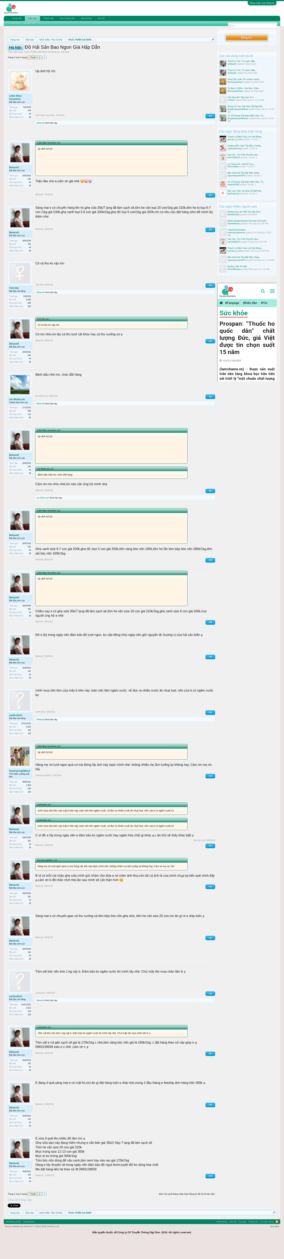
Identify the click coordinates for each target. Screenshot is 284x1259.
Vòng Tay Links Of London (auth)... (244, 79)
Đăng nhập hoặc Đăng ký (262, 3)
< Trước (32, 75)
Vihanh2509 (233, 184)
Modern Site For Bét (237, 266)
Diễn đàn (32, 18)
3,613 (28, 744)
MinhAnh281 (234, 214)
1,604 (28, 803)
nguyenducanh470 (237, 175)
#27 (210, 509)
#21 (210, 133)
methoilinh (15, 732)
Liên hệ (101, 18)
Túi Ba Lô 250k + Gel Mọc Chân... (244, 88)
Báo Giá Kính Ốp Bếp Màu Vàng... (244, 173)
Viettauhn (232, 64)
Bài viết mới (29, 23)
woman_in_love (235, 139)
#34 (210, 904)
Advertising (86, 18)
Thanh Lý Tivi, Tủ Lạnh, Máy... (242, 61)
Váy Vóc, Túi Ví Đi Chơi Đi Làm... (244, 155)
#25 (210, 359)
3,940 (28, 317)
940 (29, 429)
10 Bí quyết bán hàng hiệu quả (83, 53)
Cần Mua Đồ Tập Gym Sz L (241, 97)
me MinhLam (17, 417)
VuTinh (231, 100)
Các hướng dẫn (67, 18)
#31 (210, 730)
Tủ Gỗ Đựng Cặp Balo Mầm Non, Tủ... (246, 115)
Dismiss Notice (211, 48)
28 (30, 135)
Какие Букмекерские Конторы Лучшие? (247, 221)
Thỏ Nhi (14, 305)
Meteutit (56, 69)
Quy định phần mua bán (136, 49)
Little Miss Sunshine (15, 115)
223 (29, 751)
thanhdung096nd (19, 788)
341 (29, 197)
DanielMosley (234, 223)
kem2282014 (234, 157)
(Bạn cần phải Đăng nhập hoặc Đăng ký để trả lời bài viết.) (187, 1211)
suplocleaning (234, 148)
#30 (210, 674)
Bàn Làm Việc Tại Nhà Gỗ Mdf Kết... (245, 191)
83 (30, 435)
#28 (210, 578)
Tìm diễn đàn (13, 23)
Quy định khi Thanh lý (173, 49)
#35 (210, 956)
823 (29, 324)
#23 (210, 247)
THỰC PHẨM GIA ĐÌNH (35, 69)
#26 (210, 414)
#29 (210, 640)
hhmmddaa (233, 166)
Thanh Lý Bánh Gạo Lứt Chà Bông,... (245, 136)
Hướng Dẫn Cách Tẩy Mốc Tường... (245, 145)
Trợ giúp (242, 1239)
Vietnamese (28, 1239)
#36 (210, 1011)
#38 (210, 1122)
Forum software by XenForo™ (32, 1244)
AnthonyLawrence (236, 232)
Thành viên (48, 18)
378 (29, 128)
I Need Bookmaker (237, 230)
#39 (210, 1194)
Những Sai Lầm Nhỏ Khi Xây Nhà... (245, 212)
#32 (210, 794)
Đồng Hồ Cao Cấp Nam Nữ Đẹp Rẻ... (246, 106)
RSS (277, 1239)
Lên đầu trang (267, 1239)
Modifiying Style (13, 1239)
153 (29, 809)
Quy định (274, 1244)
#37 (210, 1071)
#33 (210, 863)
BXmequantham (235, 82)
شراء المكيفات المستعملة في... (241, 164)
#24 (210, 303)
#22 (210, 213)
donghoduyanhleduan (238, 109)
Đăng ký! (246, 37)
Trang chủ (17, 18)
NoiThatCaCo (234, 193)
